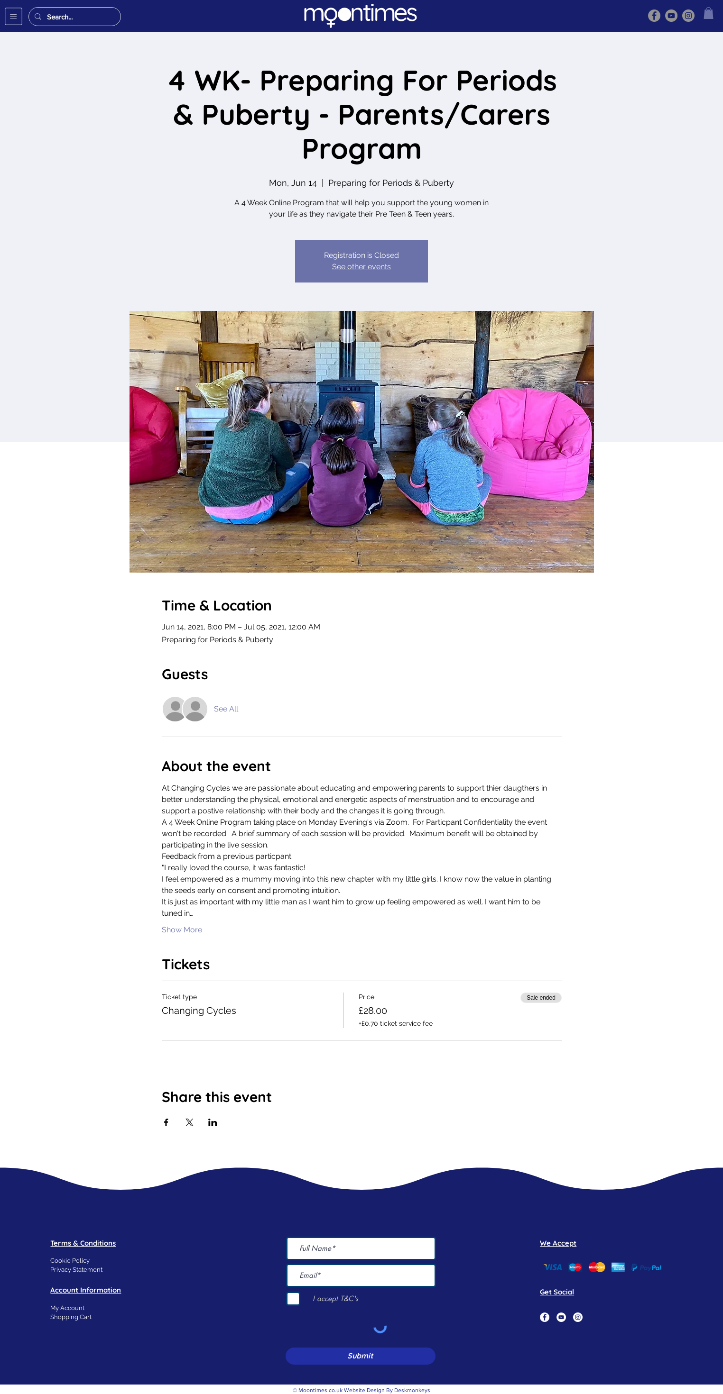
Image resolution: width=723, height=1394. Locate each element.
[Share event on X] (189, 1122)
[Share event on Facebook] (166, 1122)
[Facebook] (654, 15)
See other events (361, 266)
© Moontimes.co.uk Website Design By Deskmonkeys (361, 1390)
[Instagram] (688, 15)
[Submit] (361, 1356)
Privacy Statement (76, 1269)
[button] (14, 16)
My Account (67, 1308)
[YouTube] (671, 15)
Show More (182, 929)
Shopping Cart (71, 1317)
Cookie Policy (70, 1260)
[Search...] (74, 17)
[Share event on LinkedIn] (212, 1122)
